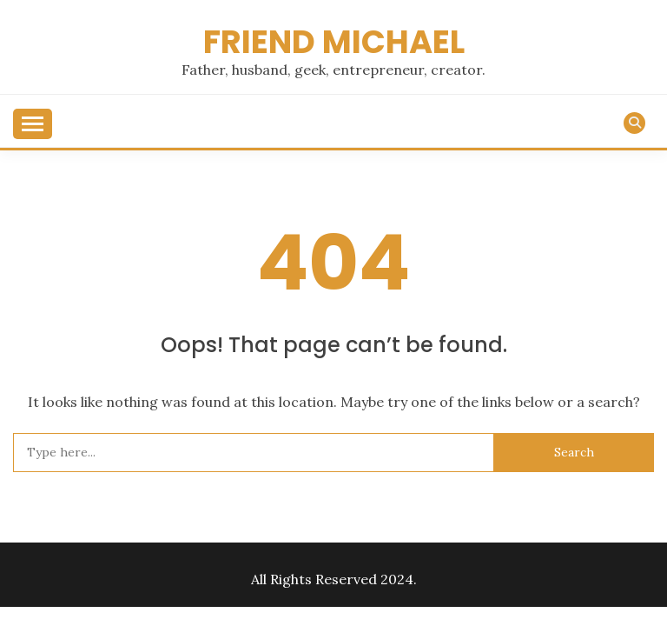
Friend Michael (334, 41)
